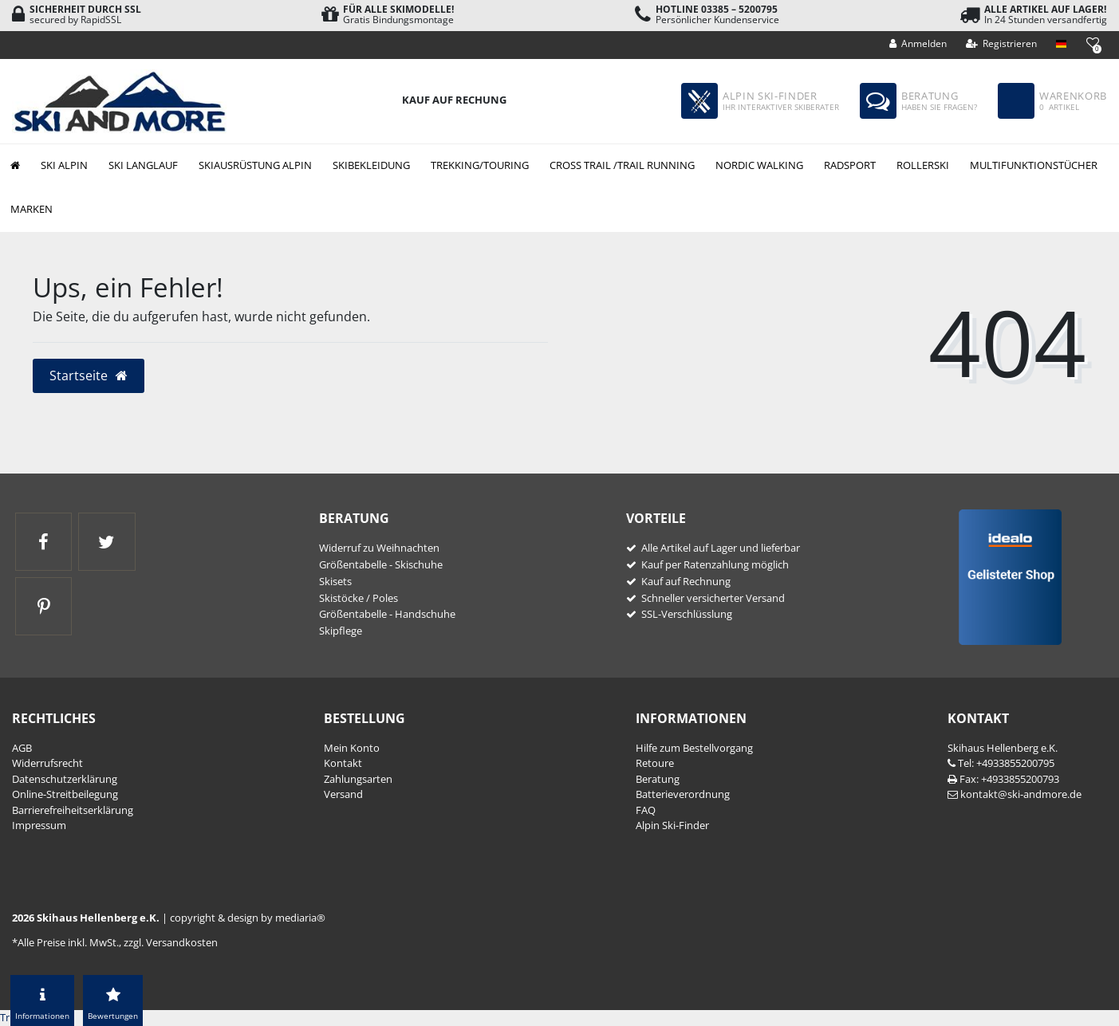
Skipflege (340, 630)
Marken (31, 209)
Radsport (850, 165)
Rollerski (922, 165)
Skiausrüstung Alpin (255, 165)
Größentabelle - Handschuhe (387, 614)
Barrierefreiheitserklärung (72, 810)
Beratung (658, 779)
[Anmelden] (918, 44)
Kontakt (343, 763)
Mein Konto (352, 748)
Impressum (39, 825)
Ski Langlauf (143, 165)
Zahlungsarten (358, 779)
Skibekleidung (371, 165)
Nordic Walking (759, 165)
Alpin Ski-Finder (672, 825)
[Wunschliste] (1092, 42)
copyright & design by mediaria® (247, 917)
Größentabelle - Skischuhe (381, 564)
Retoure (655, 763)
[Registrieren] (1002, 44)
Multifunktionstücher (1033, 165)
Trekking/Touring (480, 165)
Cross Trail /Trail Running (622, 165)
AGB (22, 748)
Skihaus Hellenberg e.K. (1003, 748)
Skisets (335, 581)
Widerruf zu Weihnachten (379, 548)
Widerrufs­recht (47, 763)
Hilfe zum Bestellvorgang (694, 748)
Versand (343, 794)
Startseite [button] (88, 375)
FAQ (646, 810)
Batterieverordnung (683, 794)
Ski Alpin (64, 165)
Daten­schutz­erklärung (64, 779)
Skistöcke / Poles (358, 598)
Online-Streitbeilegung (65, 794)
